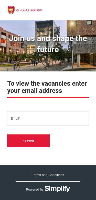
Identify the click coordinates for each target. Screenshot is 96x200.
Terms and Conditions (48, 175)
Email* (15, 118)
